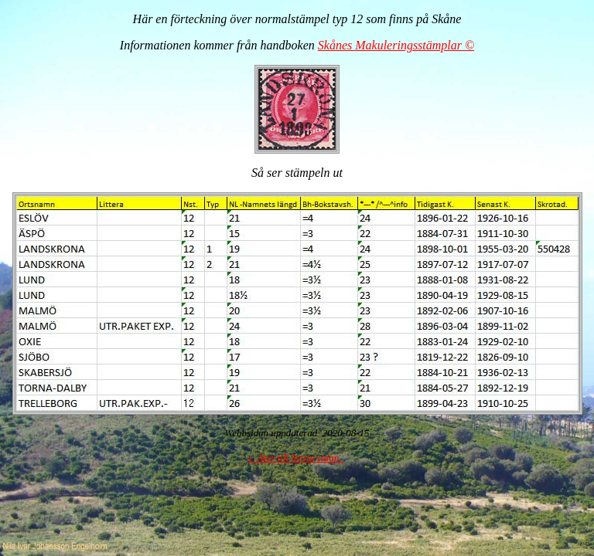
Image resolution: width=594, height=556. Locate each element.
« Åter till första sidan (296, 457)
